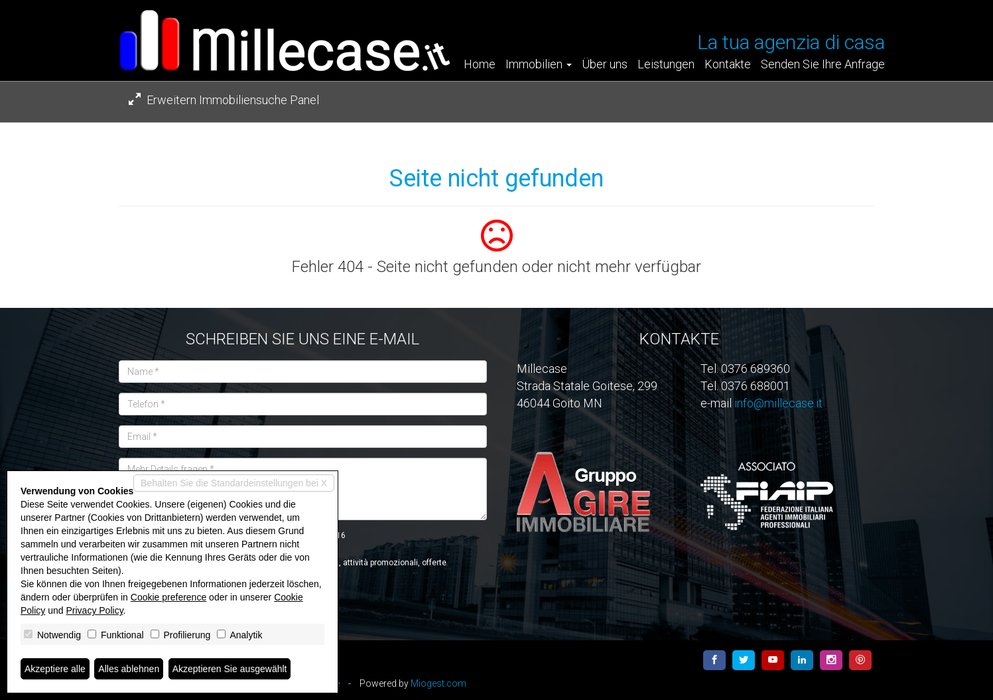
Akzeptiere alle (55, 669)
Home (480, 64)
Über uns (605, 64)
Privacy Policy (94, 610)
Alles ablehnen (128, 669)
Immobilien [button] (538, 64)
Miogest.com (438, 683)
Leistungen (666, 64)
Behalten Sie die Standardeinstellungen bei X (234, 483)
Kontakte (727, 64)
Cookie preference (168, 597)
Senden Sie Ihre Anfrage (823, 64)
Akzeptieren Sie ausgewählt (229, 669)
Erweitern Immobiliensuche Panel (224, 100)
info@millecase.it (778, 403)
